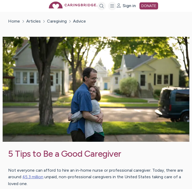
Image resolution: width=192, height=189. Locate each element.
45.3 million (32, 176)
